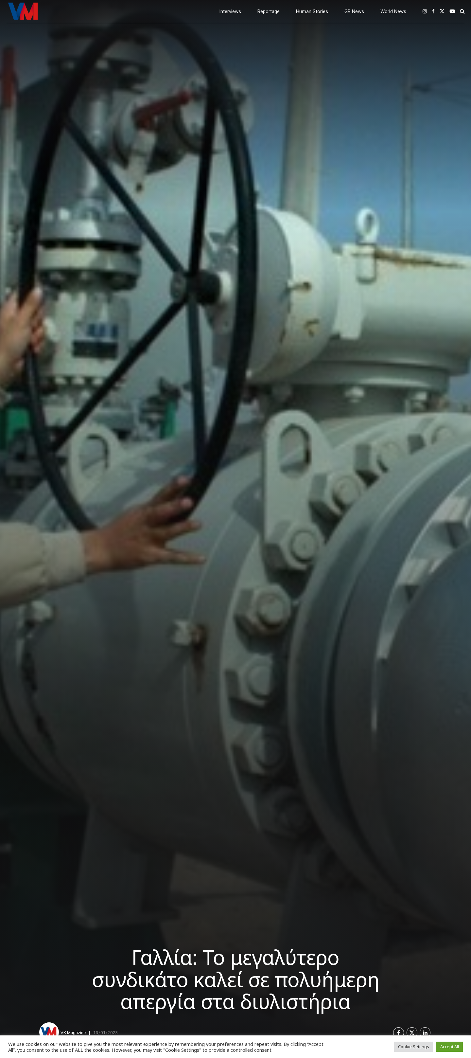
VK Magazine (73, 1032)
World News (393, 11)
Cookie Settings (413, 1046)
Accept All (449, 1046)
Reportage (268, 11)
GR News (354, 11)
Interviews (230, 11)
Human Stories (312, 11)
